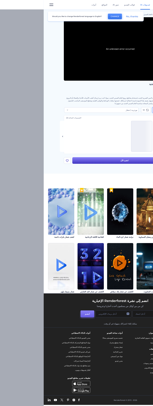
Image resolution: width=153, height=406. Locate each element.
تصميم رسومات (105, 363)
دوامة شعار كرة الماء (81, 237)
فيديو (108, 354)
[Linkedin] (5, 400)
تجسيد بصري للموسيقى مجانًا (69, 338)
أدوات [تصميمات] (50, 5)
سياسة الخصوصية (129, 361)
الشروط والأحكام (129, 366)
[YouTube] (11, 400)
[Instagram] (30, 400)
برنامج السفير (130, 379)
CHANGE (71, 16)
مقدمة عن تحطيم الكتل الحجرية (136, 237)
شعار (108, 359)
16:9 (127, 110)
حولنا (133, 338)
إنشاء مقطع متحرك (72, 343)
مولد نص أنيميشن (73, 356)
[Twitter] (18, 400)
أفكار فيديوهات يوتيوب (39, 370)
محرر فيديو (75, 361)
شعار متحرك (74, 347)
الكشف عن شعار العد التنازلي (48, 291)
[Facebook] (35, 400)
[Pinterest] (24, 400)
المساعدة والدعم (129, 352)
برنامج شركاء (130, 375)
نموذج (108, 372)
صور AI (72, 5)
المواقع (61, 5)
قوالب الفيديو (86, 5)
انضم (43, 313)
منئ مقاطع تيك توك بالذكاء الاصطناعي (33, 366)
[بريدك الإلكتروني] (70, 313)
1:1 (102, 110)
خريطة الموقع (130, 370)
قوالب (120, 14)
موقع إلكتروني (105, 368)
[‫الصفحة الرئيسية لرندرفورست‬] (146, 5)
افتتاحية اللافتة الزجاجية (50, 237)
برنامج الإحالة (130, 356)
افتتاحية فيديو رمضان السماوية (107, 237)
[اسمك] (102, 313)
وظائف (132, 347)
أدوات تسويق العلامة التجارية (100, 338)
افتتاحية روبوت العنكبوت (109, 291)
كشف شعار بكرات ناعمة (21, 237)
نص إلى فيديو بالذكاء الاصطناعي (36, 352)
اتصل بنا (132, 343)
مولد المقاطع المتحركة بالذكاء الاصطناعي (32, 343)
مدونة (108, 343)
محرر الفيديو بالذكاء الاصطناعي (36, 338)
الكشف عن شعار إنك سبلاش (78, 291)
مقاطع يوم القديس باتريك (138, 291)
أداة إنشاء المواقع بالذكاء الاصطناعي (34, 356)
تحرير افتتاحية (74, 352)
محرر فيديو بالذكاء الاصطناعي (36, 347)
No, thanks (88, 16)
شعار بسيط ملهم (24, 291)
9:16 (114, 110)
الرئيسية (130, 14)
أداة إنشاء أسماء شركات (38, 361)
